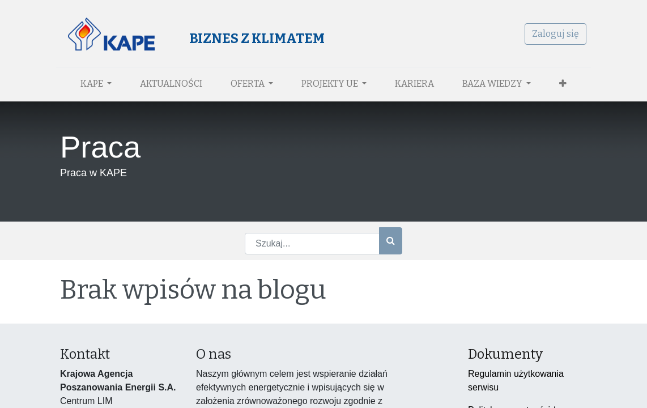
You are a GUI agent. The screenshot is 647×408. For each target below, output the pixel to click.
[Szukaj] (390, 240)
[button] (563, 84)
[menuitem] (171, 84)
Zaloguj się (551, 33)
